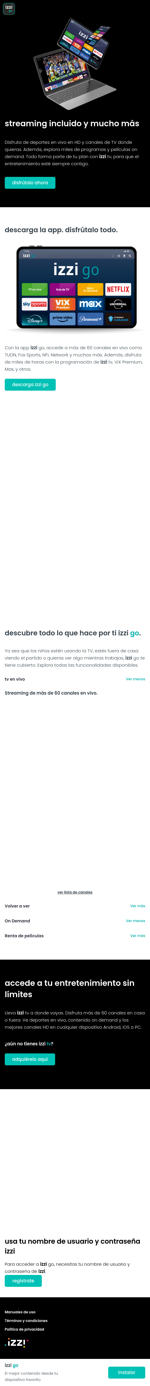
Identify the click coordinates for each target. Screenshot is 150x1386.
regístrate (23, 1281)
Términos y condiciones (26, 1320)
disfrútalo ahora (30, 183)
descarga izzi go (30, 384)
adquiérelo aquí (30, 1059)
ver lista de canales (75, 892)
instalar (126, 1372)
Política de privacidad (24, 1329)
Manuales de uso (20, 1312)
